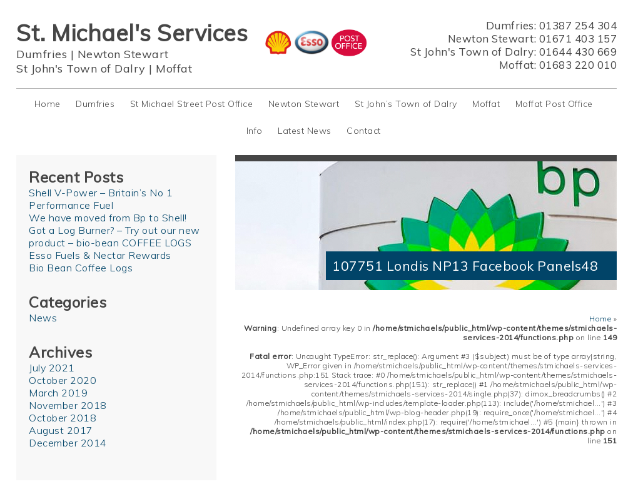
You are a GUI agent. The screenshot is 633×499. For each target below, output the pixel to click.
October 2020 (62, 380)
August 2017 (61, 430)
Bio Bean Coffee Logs (81, 267)
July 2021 (52, 367)
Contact (364, 130)
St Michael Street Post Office (191, 103)
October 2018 (62, 417)
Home (47, 103)
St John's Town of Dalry (81, 68)
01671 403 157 (578, 38)
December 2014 (68, 442)
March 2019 (58, 392)
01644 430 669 (578, 51)
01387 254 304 (578, 25)
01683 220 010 (578, 64)
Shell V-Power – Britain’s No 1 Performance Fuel (101, 198)
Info (254, 130)
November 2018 (68, 405)
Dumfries (41, 54)
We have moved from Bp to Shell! (108, 217)
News (43, 317)
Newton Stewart (123, 54)
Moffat (174, 68)
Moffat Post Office (554, 103)
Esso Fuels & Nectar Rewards (100, 255)
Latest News (305, 130)
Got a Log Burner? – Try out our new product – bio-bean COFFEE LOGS (114, 236)
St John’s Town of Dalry (406, 103)
